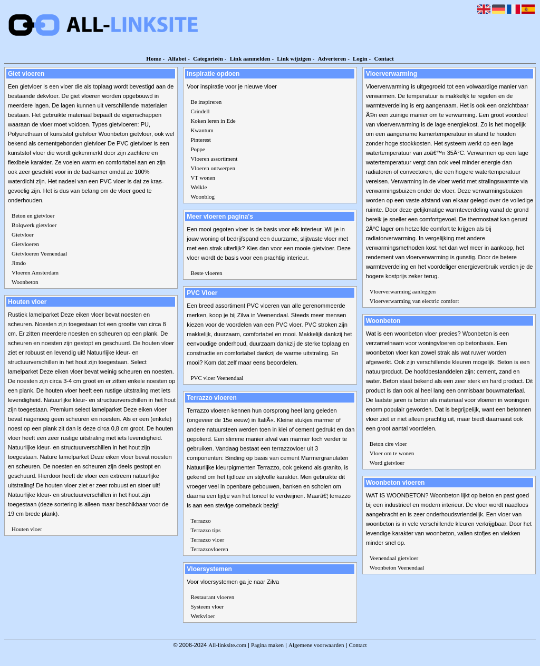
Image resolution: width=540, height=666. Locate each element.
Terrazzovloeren (209, 549)
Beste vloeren (206, 273)
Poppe (197, 149)
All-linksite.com (227, 645)
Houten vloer (27, 529)
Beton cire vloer (388, 443)
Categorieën (208, 58)
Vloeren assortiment (213, 158)
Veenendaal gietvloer (394, 558)
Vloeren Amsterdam (35, 272)
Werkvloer (202, 616)
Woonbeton (25, 282)
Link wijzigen (294, 58)
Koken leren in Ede (212, 120)
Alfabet (177, 58)
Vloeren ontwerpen (212, 168)
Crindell (199, 111)
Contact (383, 58)
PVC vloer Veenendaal (216, 378)
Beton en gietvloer (33, 215)
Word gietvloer (387, 462)
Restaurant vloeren (212, 597)
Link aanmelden (250, 58)
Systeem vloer (207, 606)
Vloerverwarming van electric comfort (414, 301)
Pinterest (200, 139)
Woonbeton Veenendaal (397, 567)
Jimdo (19, 263)
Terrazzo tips (205, 530)
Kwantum (201, 130)
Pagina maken (267, 645)
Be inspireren (205, 102)
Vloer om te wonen (392, 453)
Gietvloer (23, 234)
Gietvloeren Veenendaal (39, 253)
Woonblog (202, 196)
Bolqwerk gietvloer (34, 225)
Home (153, 58)
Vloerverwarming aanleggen (403, 291)
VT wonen (202, 177)
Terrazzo (200, 520)
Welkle (198, 187)
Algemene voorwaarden (316, 645)
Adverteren (332, 58)
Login (360, 58)
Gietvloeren (25, 244)
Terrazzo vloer (207, 539)
